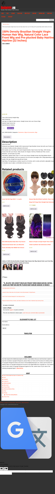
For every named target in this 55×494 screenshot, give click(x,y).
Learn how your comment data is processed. (34, 312)
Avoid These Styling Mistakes (11, 394)
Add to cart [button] (6, 206)
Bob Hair (34, 13)
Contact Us (6, 381)
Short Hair (49, 13)
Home (2, 13)
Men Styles (27, 13)
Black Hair (19, 13)
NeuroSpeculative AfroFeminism (8, 288)
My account (6, 385)
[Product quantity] (4, 128)
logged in (11, 309)
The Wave (3, 16)
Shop (7, 13)
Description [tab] (7, 137)
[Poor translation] (5, 468)
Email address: (6, 324)
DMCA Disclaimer (7, 383)
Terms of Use (6, 396)
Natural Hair (41, 13)
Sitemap (13, 13)
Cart (5, 377)
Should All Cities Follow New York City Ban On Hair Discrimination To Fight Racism (18, 292)
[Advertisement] (10, 344)
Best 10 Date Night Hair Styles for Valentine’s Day (13, 375)
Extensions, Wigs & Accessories (26, 132)
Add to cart (10, 128)
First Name (5, 321)
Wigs (36, 132)
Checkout (10, 16)
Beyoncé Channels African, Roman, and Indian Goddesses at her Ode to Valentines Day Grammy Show (22, 300)
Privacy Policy (12, 402)
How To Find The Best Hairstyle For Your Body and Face (13, 296)
